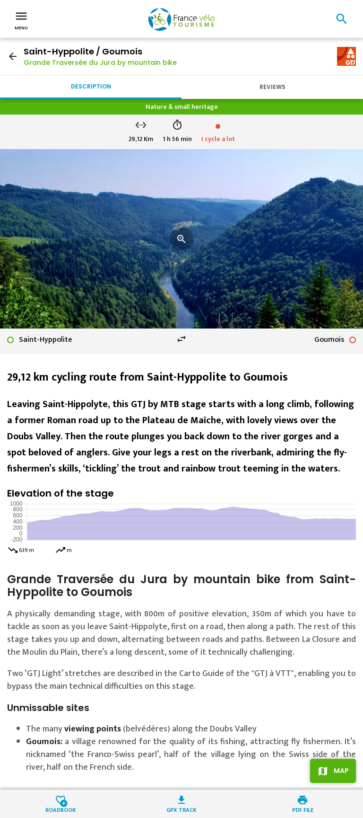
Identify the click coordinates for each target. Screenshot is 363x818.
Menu (21, 20)
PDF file (302, 809)
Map (341, 770)
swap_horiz (181, 339)
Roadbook (60, 809)
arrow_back (12, 56)
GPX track (181, 809)
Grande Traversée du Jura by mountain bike (100, 62)
